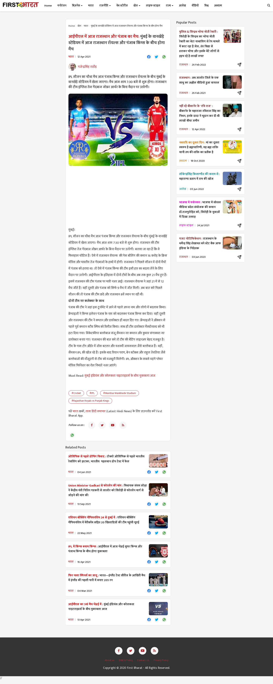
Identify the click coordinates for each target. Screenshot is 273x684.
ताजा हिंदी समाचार (96, 411)
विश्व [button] (206, 5)
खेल (79, 26)
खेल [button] (136, 5)
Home (48, 5)
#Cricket (76, 393)
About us (110, 664)
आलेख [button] (182, 5)
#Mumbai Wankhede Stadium (119, 393)
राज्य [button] (169, 5)
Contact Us (143, 664)
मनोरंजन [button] (61, 5)
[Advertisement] (118, 196)
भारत (86, 26)
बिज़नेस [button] (77, 5)
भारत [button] (91, 5)
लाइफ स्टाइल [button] (153, 5)
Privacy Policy (161, 664)
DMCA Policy (126, 664)
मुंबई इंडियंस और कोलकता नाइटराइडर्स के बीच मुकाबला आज (120, 376)
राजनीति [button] (105, 5)
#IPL (92, 393)
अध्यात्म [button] (218, 5)
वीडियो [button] (195, 5)
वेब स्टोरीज (122, 5)
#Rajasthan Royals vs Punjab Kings (90, 401)
